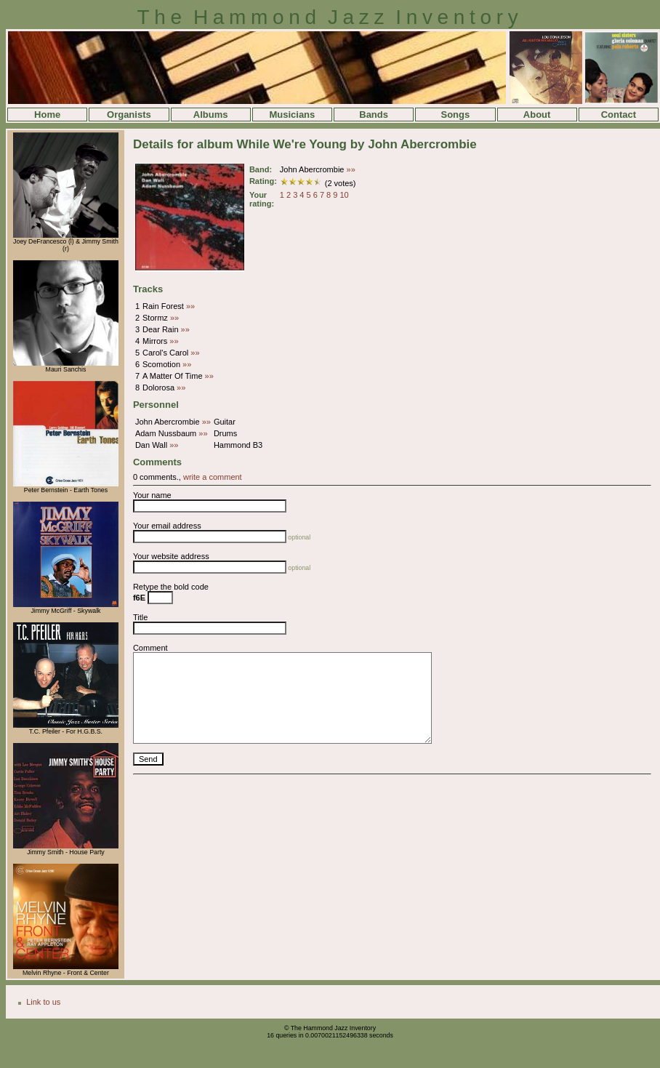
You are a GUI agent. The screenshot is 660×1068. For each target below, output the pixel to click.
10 (343, 194)
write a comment (212, 477)
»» (351, 169)
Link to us (43, 1001)
